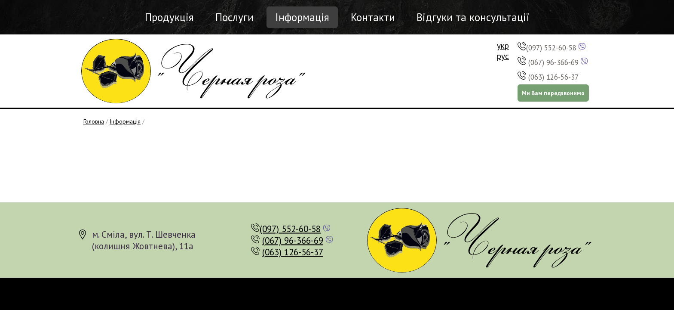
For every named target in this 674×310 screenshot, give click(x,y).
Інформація (302, 17)
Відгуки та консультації (473, 17)
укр (503, 45)
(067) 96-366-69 (553, 62)
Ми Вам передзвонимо (553, 93)
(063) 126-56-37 (553, 77)
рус (503, 56)
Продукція (169, 17)
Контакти (373, 17)
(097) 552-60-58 (551, 48)
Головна (93, 121)
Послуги (234, 17)
